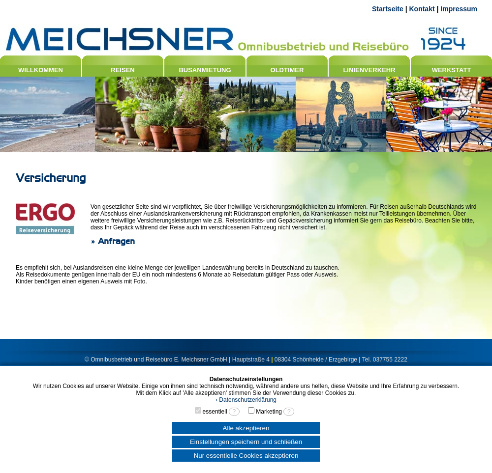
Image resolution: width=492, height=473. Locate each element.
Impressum (458, 9)
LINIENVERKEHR (369, 70)
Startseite (387, 9)
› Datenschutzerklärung (246, 399)
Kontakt (421, 9)
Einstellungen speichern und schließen (246, 441)
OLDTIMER (287, 70)
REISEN (122, 70)
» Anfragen (113, 241)
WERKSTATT (451, 70)
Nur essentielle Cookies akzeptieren (246, 455)
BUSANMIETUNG (205, 70)
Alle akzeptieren (246, 428)
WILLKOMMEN (40, 70)
